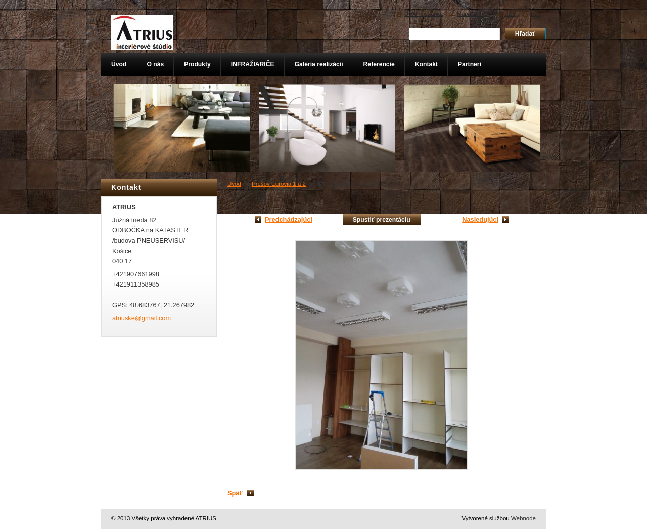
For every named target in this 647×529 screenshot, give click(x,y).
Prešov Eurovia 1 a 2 (279, 184)
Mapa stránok (473, 14)
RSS (510, 14)
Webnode (523, 518)
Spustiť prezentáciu (381, 219)
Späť (235, 493)
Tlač (535, 14)
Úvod (234, 184)
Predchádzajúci (288, 219)
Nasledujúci (480, 219)
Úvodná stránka (423, 14)
